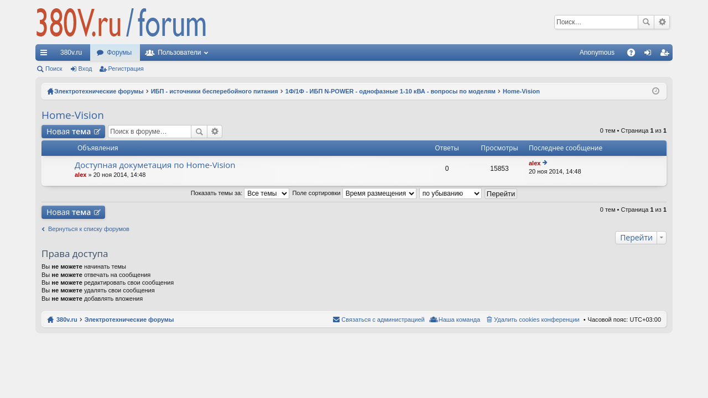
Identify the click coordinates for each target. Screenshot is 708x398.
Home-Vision (72, 115)
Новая (68, 131)
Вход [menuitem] (650, 55)
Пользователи (179, 52)
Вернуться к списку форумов (88, 229)
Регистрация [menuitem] (666, 55)
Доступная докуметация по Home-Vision (155, 165)
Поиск (646, 22)
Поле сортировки (354, 193)
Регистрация (126, 68)
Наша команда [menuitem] (459, 319)
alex (80, 174)
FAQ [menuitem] (634, 55)
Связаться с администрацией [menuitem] (382, 319)
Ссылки (46, 55)
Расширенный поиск (661, 22)
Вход (85, 68)
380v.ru (71, 52)
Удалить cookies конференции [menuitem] (537, 319)
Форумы (119, 52)
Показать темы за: (240, 193)
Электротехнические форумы (129, 319)
